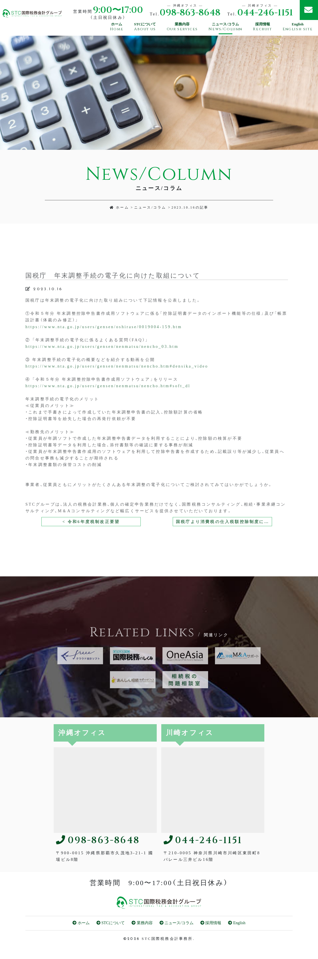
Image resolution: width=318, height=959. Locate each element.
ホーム (119, 207)
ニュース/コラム (150, 207)
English (236, 923)
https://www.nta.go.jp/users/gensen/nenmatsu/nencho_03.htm (101, 364)
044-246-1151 (265, 13)
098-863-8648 (190, 13)
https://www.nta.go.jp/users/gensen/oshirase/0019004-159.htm (103, 345)
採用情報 (211, 923)
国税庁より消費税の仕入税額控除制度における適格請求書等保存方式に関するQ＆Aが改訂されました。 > (224, 540)
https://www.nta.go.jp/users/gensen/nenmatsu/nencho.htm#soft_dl (107, 404)
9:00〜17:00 (118, 10)
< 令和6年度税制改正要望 (91, 540)
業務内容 (142, 923)
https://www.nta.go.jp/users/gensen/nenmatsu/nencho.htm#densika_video (116, 384)
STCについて (110, 923)
